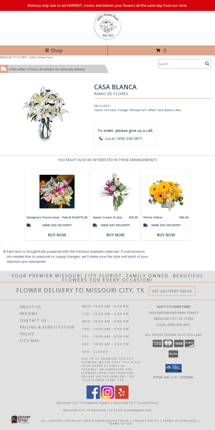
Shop (54, 50)
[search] (207, 63)
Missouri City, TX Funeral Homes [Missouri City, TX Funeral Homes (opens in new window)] (83, 403)
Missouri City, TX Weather (84, 410)
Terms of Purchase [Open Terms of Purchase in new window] (180, 421)
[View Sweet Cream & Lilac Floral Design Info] (115, 191)
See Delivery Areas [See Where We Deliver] (172, 291)
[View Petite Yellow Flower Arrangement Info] (166, 191)
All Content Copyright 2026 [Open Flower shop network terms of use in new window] (66, 421)
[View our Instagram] (107, 398)
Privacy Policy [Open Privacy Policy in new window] (146, 421)
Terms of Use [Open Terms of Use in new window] (120, 423)
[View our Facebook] (93, 398)
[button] (173, 368)
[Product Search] (180, 63)
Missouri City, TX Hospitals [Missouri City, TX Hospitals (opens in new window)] (135, 403)
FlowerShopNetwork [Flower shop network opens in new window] (110, 421)
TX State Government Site (130, 410)
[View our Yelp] (121, 398)
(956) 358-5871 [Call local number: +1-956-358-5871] (179, 324)
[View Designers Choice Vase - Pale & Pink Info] (57, 191)
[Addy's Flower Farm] (107, 39)
